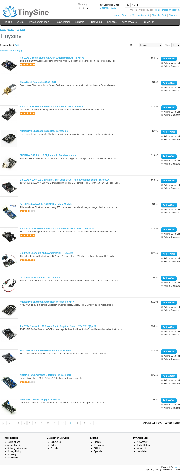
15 (83, 423)
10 (48, 423)
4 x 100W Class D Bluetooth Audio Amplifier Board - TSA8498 (52, 58)
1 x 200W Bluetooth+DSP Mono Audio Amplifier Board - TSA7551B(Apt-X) (58, 326)
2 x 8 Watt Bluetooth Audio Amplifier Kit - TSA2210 (46, 253)
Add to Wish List (172, 63)
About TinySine (14, 445)
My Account (143, 15)
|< (3, 423)
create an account (170, 10)
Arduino (8, 22)
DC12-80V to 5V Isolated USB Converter (40, 277)
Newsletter (142, 451)
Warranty (11, 454)
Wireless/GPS (129, 22)
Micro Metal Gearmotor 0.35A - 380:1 (39, 82)
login (156, 10)
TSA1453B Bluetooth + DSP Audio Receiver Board (46, 350)
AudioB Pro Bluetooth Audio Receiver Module (44, 131)
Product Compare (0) (11, 50)
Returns (54, 445)
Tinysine (21, 29)
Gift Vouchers (100, 445)
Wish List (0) (128, 15)
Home (116, 15)
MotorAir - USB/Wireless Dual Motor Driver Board (45, 375)
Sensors (79, 22)
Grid (17, 45)
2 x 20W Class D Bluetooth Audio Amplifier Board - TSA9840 (51, 106)
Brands (97, 442)
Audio (20, 22)
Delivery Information (17, 448)
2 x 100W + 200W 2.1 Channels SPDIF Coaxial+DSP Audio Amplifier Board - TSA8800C (65, 180)
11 (55, 423)
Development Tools (39, 22)
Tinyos (177, 467)
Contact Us (56, 442)
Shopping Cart (159, 15)
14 (76, 423)
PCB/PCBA (149, 22)
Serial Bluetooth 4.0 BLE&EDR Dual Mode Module (46, 204)
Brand (11, 29)
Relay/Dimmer (62, 22)
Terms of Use (13, 442)
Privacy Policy (14, 451)
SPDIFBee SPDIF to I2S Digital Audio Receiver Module (48, 155)
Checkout (173, 15)
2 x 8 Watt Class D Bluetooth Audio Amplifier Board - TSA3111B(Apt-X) (57, 228)
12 (62, 423)
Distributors (13, 457)
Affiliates (98, 448)
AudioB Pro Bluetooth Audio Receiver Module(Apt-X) (47, 302)
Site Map (55, 448)
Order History (143, 445)
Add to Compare (172, 66)
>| (96, 423)
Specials (98, 451)
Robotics (112, 22)
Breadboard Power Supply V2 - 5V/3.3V (40, 399)
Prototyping (96, 22)
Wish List (141, 448)
